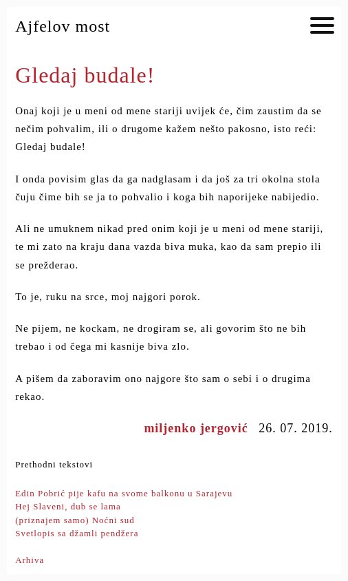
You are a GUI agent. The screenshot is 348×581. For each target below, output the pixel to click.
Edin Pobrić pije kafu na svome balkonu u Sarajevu (123, 493)
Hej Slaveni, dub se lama (68, 506)
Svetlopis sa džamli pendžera (76, 533)
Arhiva (29, 560)
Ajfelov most (62, 26)
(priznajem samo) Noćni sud (75, 520)
